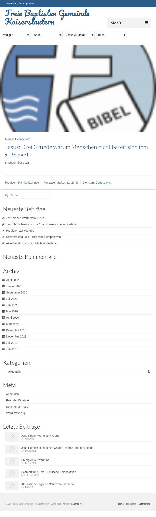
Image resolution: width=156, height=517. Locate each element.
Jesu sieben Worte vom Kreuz (25, 218)
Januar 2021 (14, 286)
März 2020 (13, 324)
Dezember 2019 (16, 330)
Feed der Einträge (17, 400)
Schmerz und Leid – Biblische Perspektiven (33, 237)
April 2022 (12, 280)
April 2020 (12, 317)
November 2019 (16, 336)
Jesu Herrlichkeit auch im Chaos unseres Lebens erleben (42, 224)
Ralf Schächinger (29, 182)
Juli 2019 (11, 342)
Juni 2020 (12, 305)
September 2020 (16, 292)
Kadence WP (77, 504)
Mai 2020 (12, 311)
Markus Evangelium (17, 139)
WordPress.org (15, 413)
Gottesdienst (103, 182)
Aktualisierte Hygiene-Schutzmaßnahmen (32, 243)
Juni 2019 (12, 349)
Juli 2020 (11, 298)
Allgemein (14, 371)
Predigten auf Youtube (20, 230)
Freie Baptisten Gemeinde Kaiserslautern (47, 17)
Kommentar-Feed (17, 406)
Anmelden (12, 394)
